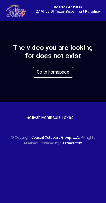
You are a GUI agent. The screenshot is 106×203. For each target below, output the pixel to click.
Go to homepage (53, 72)
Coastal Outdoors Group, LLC (55, 137)
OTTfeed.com (71, 143)
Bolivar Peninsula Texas (49, 117)
